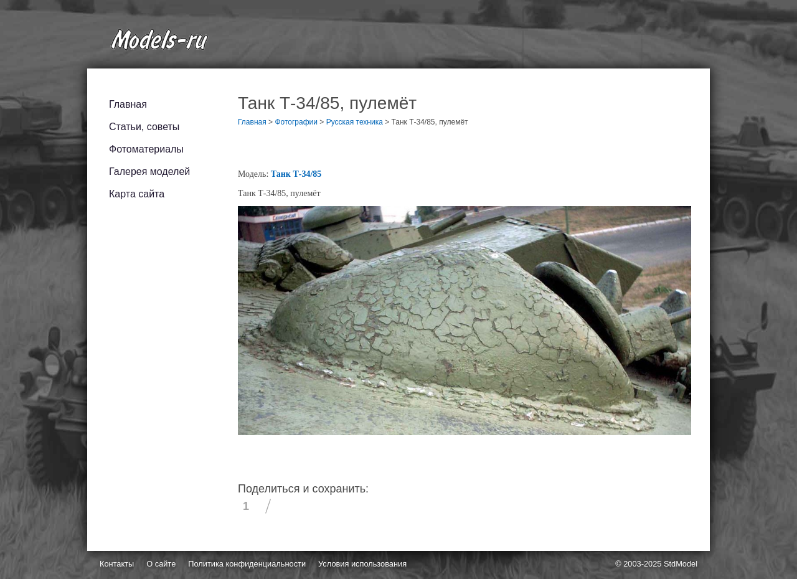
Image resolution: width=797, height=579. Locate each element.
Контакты (117, 563)
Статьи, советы (144, 126)
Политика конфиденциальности (247, 563)
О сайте (161, 563)
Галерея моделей (149, 171)
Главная (128, 104)
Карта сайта (136, 194)
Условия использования (362, 563)
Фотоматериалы (146, 149)
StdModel (680, 563)
